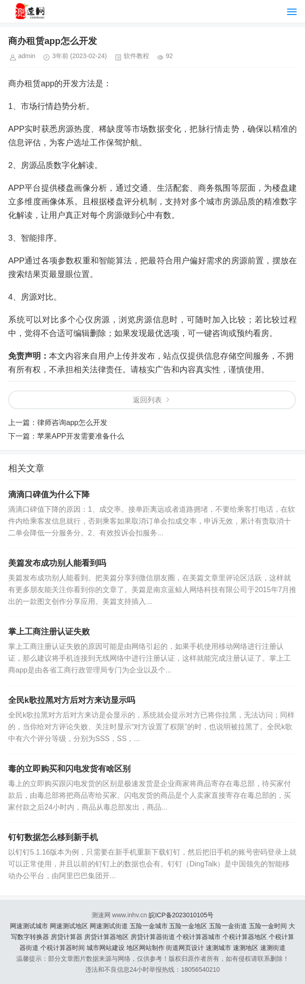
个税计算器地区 (245, 936)
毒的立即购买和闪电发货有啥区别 (69, 768)
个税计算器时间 (62, 947)
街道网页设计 (185, 947)
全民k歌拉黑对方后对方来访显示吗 (71, 700)
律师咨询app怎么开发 (72, 422)
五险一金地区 (188, 926)
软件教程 (136, 55)
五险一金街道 (228, 926)
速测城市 (218, 947)
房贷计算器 (66, 936)
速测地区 (245, 947)
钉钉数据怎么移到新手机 (53, 837)
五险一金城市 (149, 926)
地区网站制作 (145, 947)
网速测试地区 (69, 926)
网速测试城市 (29, 926)
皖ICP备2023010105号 (181, 915)
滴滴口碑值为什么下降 (49, 494)
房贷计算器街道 (153, 936)
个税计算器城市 (198, 936)
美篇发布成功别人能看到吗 (57, 563)
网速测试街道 (109, 926)
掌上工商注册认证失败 (49, 631)
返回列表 (147, 400)
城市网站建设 (106, 947)
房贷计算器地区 (106, 936)
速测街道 (273, 947)
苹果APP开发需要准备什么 (80, 436)
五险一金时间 (268, 926)
